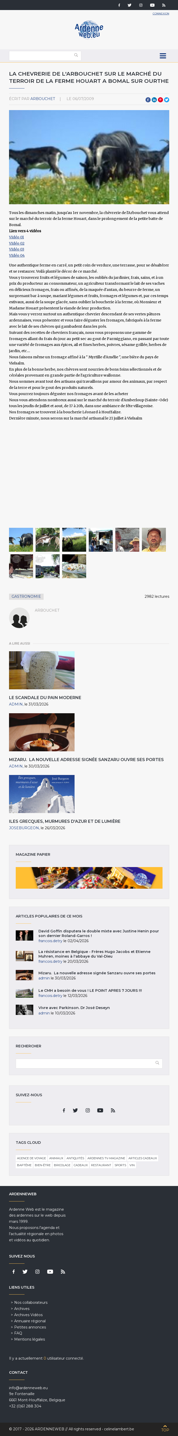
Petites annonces (30, 1327)
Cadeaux (81, 1165)
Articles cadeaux (142, 1158)
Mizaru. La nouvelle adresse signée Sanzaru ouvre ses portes (86, 759)
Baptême (24, 1165)
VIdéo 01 (16, 237)
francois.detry (50, 941)
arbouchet (42, 98)
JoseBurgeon (24, 828)
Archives (21, 1308)
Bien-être (43, 1165)
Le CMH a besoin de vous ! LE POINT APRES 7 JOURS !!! (90, 990)
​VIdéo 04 (17, 255)
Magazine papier (89, 878)
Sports (120, 1165)
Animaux (56, 1158)
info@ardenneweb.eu (28, 1388)
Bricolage (62, 1165)
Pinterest (160, 99)
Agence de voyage (31, 1158)
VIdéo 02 (17, 243)
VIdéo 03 (16, 249)
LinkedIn (154, 99)
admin (16, 704)
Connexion (161, 13)
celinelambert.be (119, 1429)
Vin (132, 1165)
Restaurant (101, 1165)
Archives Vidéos (28, 1315)
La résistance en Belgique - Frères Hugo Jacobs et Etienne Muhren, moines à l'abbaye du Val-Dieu (94, 954)
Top (165, 1430)
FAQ (18, 1333)
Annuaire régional (30, 1321)
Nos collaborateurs (30, 1302)
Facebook (148, 99)
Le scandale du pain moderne (45, 697)
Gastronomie (26, 596)
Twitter (166, 99)
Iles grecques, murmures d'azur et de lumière (64, 821)
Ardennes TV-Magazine (106, 1158)
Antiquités (75, 1158)
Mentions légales (29, 1339)
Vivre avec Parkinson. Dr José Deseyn (74, 1007)
